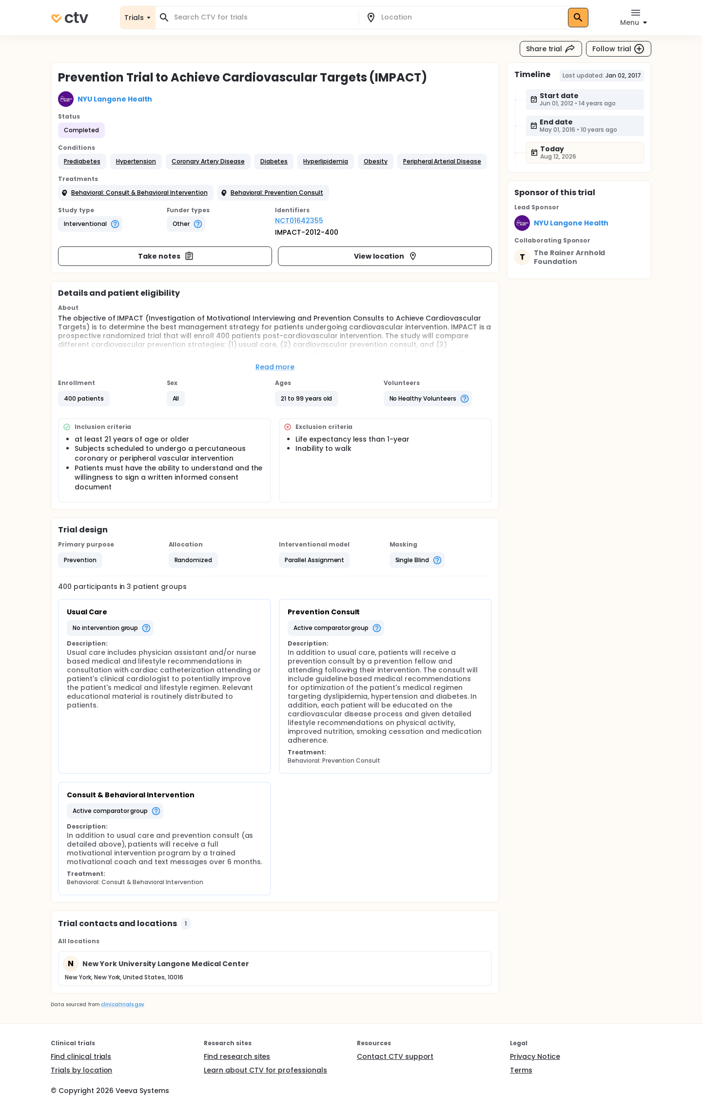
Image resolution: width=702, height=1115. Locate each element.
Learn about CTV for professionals (265, 1070)
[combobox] (262, 17)
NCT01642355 (299, 220)
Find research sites (237, 1056)
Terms (521, 1070)
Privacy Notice (535, 1056)
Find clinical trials (81, 1056)
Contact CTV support (395, 1056)
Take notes (166, 256)
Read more (275, 367)
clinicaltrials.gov (122, 1004)
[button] (82, 161)
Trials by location (81, 1070)
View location (386, 256)
